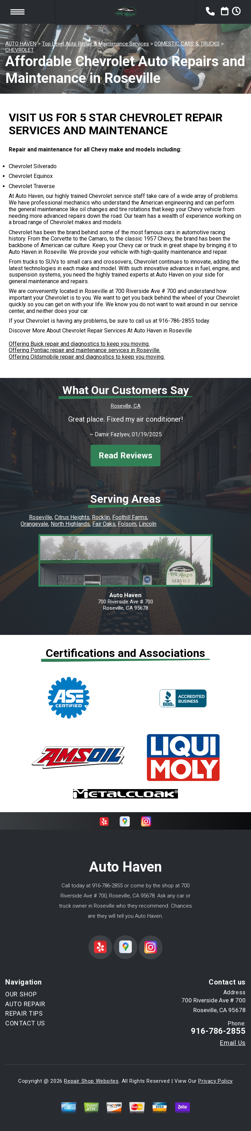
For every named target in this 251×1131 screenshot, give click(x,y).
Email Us (233, 1043)
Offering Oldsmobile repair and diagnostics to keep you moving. (87, 356)
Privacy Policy (215, 1081)
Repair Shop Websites (91, 1081)
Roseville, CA (126, 406)
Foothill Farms (129, 517)
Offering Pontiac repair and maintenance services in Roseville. (84, 350)
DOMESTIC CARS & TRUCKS (187, 44)
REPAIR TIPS (24, 1013)
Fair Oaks (103, 524)
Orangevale (34, 524)
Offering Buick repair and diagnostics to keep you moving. (79, 344)
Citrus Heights (72, 517)
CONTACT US (25, 1023)
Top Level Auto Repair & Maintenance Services (95, 44)
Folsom (127, 524)
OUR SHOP (21, 994)
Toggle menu (17, 11)
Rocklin (101, 517)
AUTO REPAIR (25, 1004)
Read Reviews (125, 455)
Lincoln (147, 524)
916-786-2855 (176, 320)
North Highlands (70, 524)
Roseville (40, 517)
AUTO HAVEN (20, 44)
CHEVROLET (19, 50)
